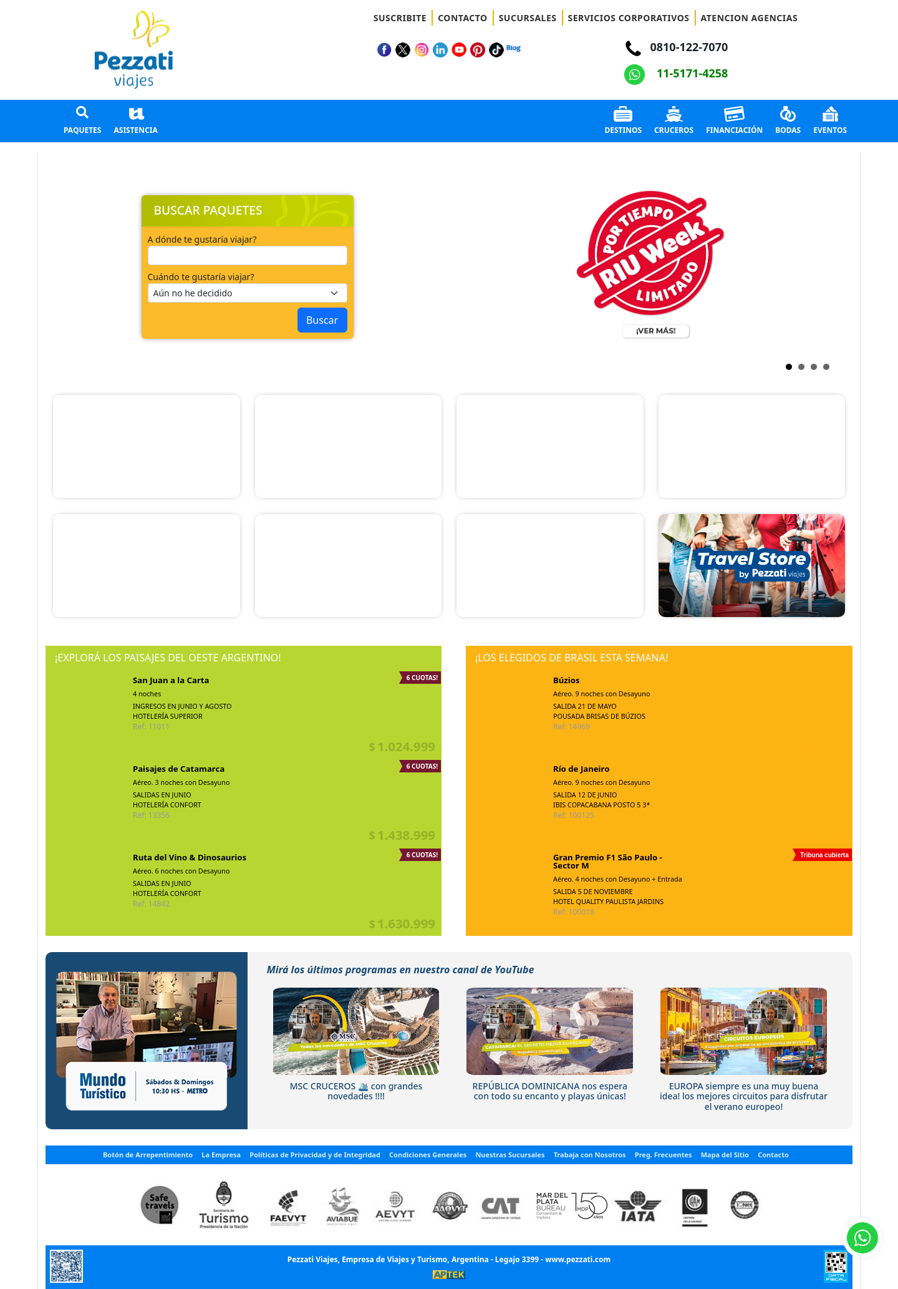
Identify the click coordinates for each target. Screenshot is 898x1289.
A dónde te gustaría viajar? (202, 239)
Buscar (322, 320)
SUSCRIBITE (400, 18)
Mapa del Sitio (725, 1154)
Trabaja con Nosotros (590, 1154)
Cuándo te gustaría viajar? (201, 277)
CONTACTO (463, 18)
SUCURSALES (528, 18)
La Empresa (221, 1154)
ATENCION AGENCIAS (749, 18)
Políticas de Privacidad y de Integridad (314, 1154)
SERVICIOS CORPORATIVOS (629, 18)
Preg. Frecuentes (663, 1154)
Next (466, 267)
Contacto (773, 1154)
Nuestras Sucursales (509, 1154)
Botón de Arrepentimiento (148, 1154)
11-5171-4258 (676, 73)
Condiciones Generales (427, 1154)
